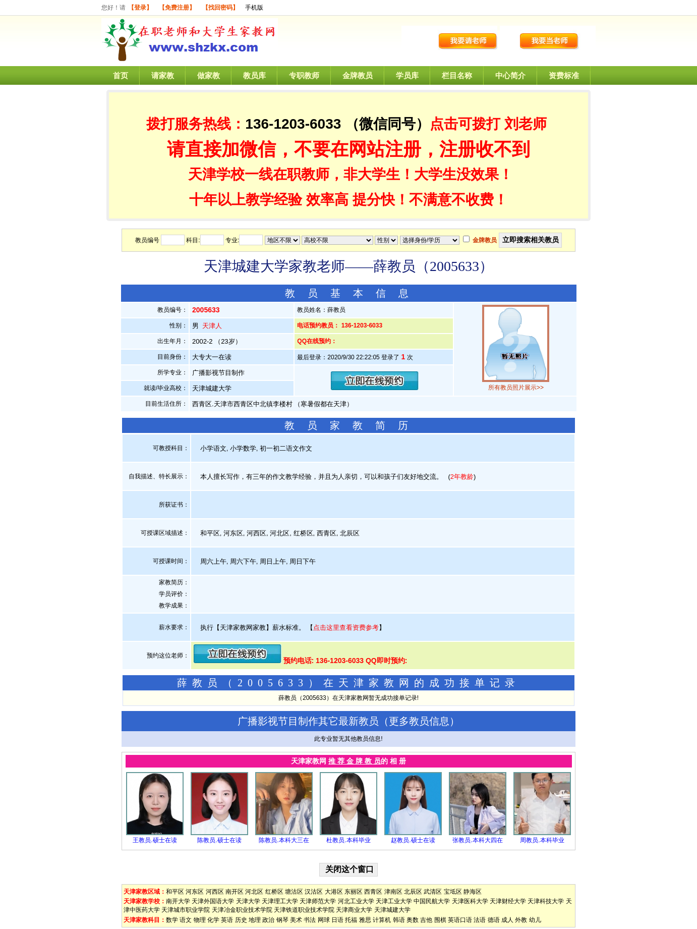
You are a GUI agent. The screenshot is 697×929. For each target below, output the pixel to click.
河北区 (254, 891)
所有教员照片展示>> (516, 387)
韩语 (399, 919)
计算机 (382, 919)
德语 (494, 919)
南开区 (234, 891)
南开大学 (178, 901)
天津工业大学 (394, 901)
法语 (480, 919)
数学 (172, 919)
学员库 (407, 75)
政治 (268, 919)
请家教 (162, 75)
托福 (351, 919)
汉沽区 (314, 891)
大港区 (334, 891)
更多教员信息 (419, 721)
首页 (120, 75)
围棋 (440, 919)
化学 (213, 919)
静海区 (472, 891)
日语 (337, 919)
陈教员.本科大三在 (284, 840)
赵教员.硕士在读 (413, 840)
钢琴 (282, 919)
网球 (324, 919)
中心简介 (510, 75)
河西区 (215, 891)
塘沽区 (294, 891)
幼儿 (535, 919)
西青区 (373, 891)
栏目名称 (457, 75)
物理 (200, 919)
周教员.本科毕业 (542, 840)
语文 (186, 919)
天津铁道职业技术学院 (304, 909)
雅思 (365, 919)
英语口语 (460, 919)
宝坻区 (453, 891)
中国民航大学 (432, 901)
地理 (255, 919)
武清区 (433, 891)
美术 (296, 919)
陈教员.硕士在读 (219, 840)
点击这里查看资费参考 (346, 627)
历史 (241, 919)
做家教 (208, 75)
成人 (507, 919)
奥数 (412, 919)
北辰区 (413, 891)
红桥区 (274, 891)
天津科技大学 (546, 901)
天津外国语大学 (213, 901)
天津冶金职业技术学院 (242, 909)
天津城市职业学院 (185, 909)
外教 (521, 919)
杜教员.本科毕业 (348, 840)
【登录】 (140, 7)
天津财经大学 (508, 901)
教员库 (254, 75)
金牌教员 (357, 75)
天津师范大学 (318, 901)
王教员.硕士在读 (155, 840)
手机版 (254, 7)
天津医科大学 (470, 901)
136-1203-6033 (293, 124)
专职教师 (304, 75)
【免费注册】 (177, 7)
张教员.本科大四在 (477, 840)
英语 (227, 919)
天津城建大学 (392, 909)
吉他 (426, 919)
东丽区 (353, 891)
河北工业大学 (356, 901)
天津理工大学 (280, 901)
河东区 (195, 891)
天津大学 (248, 901)
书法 (310, 919)
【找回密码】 (220, 7)
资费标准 (564, 75)
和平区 (175, 891)
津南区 (393, 891)
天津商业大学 (354, 909)
